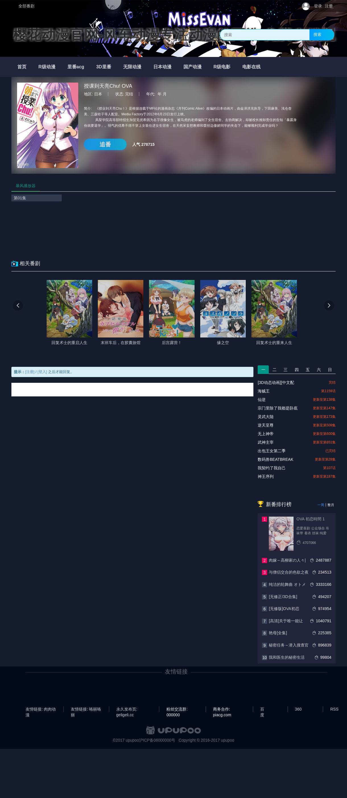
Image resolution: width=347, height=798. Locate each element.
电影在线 (251, 66)
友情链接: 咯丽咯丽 (86, 709)
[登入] (42, 372)
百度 (262, 709)
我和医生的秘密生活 (287, 657)
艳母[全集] (278, 633)
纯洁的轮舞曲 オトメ (287, 584)
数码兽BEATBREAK (275, 459)
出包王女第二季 (272, 451)
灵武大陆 (266, 416)
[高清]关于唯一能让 (286, 621)
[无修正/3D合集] (283, 596)
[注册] (29, 372)
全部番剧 (26, 6)
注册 (329, 6)
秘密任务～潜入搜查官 (289, 645)
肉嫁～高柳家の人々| (287, 560)
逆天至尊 (266, 425)
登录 (318, 6)
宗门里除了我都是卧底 (278, 408)
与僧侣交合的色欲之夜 (289, 572)
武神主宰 (266, 442)
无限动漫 (132, 66)
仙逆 (262, 399)
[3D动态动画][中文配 (276, 382)
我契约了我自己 (272, 468)
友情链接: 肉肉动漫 (41, 709)
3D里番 (103, 66)
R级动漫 (46, 66)
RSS (334, 709)
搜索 (317, 34)
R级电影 (222, 66)
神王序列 (266, 476)
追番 (105, 144)
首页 (21, 66)
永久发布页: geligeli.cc (126, 709)
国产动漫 (192, 66)
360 (298, 709)
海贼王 (264, 391)
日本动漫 (162, 66)
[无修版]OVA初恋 (284, 608)
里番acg (75, 66)
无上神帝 (266, 433)
